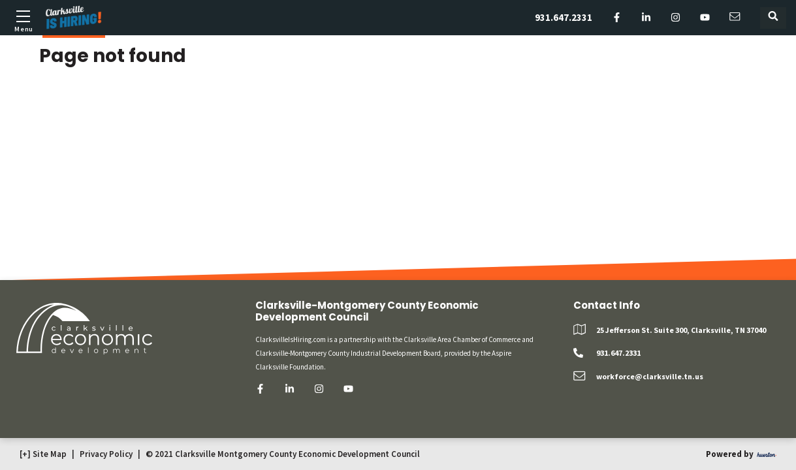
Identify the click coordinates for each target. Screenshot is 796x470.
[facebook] (617, 18)
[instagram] (675, 18)
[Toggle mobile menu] (23, 19)
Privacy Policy (106, 454)
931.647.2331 (563, 17)
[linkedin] (646, 18)
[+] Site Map (43, 454)
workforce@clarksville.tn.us (649, 376)
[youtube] (705, 18)
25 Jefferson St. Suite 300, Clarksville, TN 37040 (681, 330)
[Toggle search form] (773, 18)
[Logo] (73, 17)
